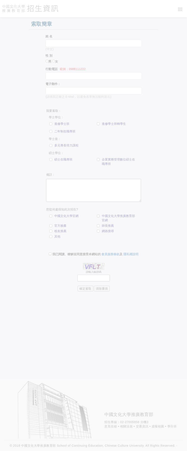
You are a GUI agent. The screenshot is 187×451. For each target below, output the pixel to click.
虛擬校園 (158, 426)
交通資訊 (142, 426)
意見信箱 (110, 426)
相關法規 (126, 426)
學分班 (172, 426)
